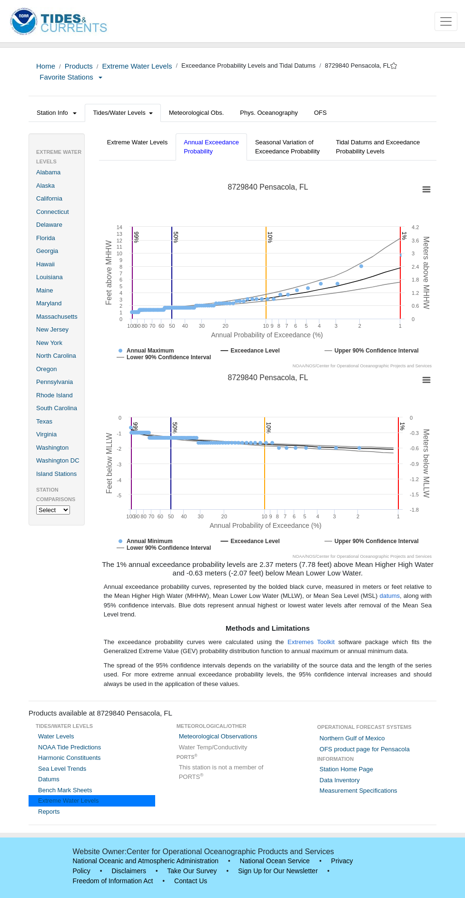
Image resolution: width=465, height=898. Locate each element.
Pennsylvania (54, 381)
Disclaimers (129, 871)
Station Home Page (346, 769)
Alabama (48, 172)
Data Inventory (339, 780)
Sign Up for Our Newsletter (277, 871)
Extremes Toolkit (311, 642)
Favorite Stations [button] (71, 77)
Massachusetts (57, 316)
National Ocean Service (275, 861)
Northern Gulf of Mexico (352, 738)
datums (389, 595)
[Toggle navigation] (446, 21)
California (49, 198)
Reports (49, 811)
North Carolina (56, 355)
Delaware (49, 224)
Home (45, 66)
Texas (44, 421)
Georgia (47, 250)
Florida (45, 238)
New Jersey (52, 329)
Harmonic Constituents (69, 757)
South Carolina (56, 408)
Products (79, 66)
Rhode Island (54, 395)
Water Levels (56, 736)
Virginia (46, 434)
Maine (44, 290)
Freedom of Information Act (113, 881)
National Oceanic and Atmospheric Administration (146, 861)
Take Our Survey (192, 871)
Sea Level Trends (62, 768)
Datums (48, 779)
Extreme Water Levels (137, 66)
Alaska (45, 185)
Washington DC (57, 460)
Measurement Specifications (358, 790)
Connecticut (52, 211)
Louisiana (49, 277)
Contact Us (190, 881)
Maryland (48, 303)
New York (49, 342)
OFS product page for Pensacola (364, 749)
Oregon (46, 369)
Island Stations (56, 473)
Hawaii (45, 264)
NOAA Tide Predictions (69, 747)
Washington (52, 447)
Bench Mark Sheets (65, 790)
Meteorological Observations (218, 736)
